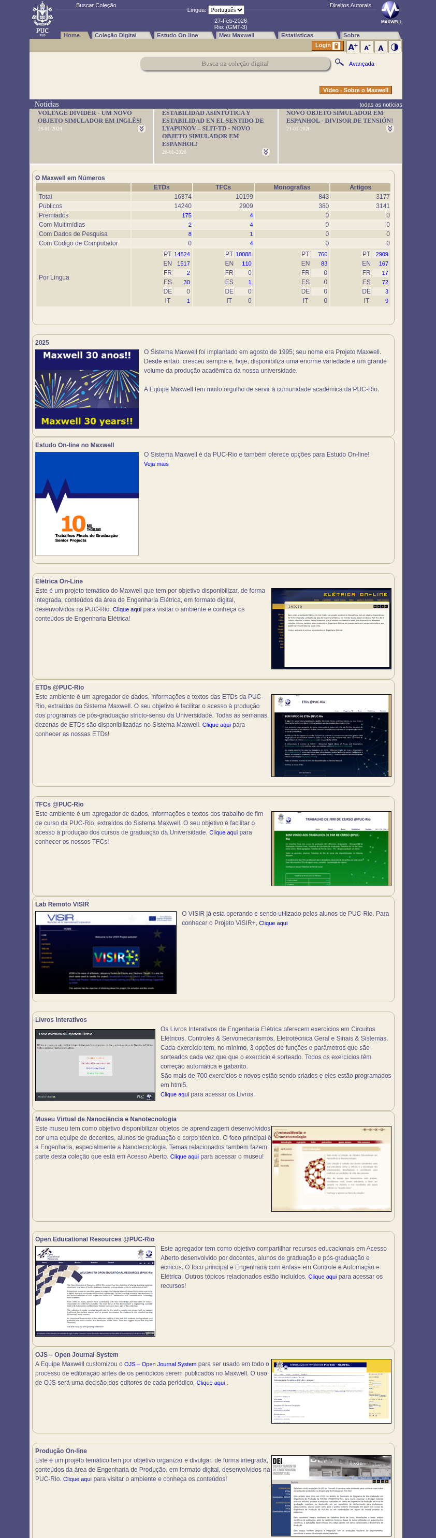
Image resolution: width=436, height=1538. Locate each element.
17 (385, 273)
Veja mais (337, 389)
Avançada (361, 64)
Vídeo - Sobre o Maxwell (355, 90)
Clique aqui (127, 615)
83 (324, 263)
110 (246, 263)
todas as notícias (380, 104)
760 (322, 254)
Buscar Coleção (96, 5)
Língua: (197, 10)
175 (186, 215)
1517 (183, 263)
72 (385, 282)
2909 (382, 254)
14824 (182, 254)
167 (383, 263)
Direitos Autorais (350, 5)
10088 (244, 254)
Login (327, 46)
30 (187, 282)
